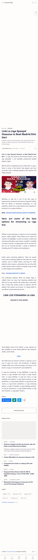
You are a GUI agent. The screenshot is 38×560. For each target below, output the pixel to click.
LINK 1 (19, 356)
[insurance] (16, 455)
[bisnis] (12, 455)
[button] (32, 2)
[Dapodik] (28, 494)
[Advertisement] (19, 26)
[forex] (11, 461)
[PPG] (5, 498)
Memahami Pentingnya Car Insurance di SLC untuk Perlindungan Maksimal (18, 483)
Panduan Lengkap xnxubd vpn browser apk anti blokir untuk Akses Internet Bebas (19, 445)
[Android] (13, 442)
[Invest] (18, 479)
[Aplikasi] (6, 494)
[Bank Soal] (17, 494)
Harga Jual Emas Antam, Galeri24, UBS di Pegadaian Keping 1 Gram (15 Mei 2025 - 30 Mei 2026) (19, 474)
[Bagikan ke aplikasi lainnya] (24, 400)
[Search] (35, 2)
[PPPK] (23, 498)
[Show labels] (10, 502)
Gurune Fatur (8, 3)
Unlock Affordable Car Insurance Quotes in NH (19, 457)
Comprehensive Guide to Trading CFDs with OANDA (18, 464)
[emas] (12, 469)
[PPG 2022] (14, 498)
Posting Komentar (19, 410)
